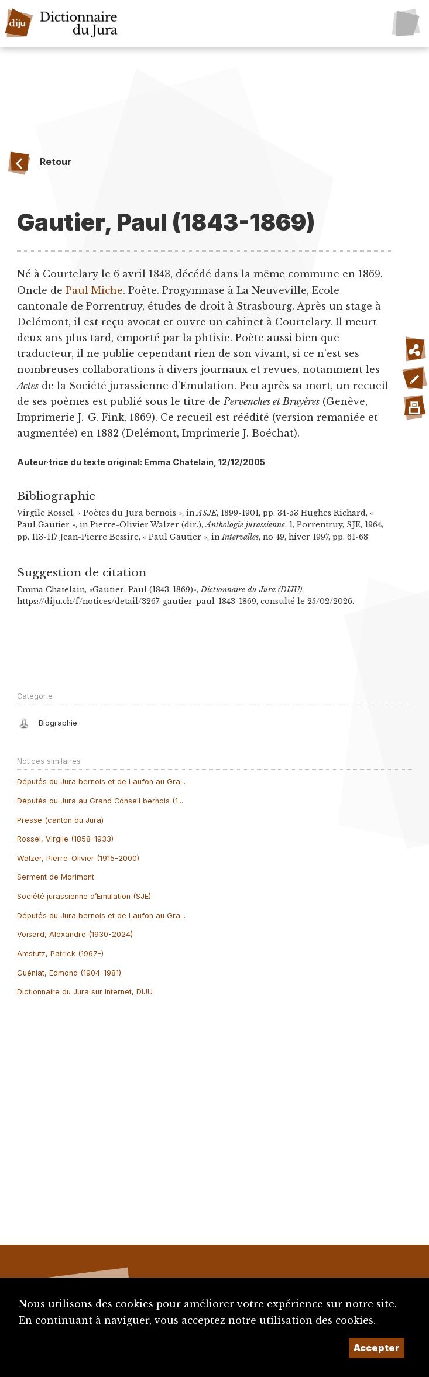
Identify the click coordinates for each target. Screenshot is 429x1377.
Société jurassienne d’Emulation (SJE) (84, 896)
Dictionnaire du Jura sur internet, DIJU (85, 991)
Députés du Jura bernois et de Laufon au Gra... (101, 781)
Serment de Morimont (55, 877)
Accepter (377, 1348)
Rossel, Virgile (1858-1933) (65, 839)
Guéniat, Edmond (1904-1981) (69, 973)
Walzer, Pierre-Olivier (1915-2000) (78, 858)
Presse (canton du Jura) (60, 820)
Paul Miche (94, 290)
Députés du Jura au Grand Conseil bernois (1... (100, 800)
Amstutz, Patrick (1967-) (60, 953)
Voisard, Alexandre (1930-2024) (75, 934)
